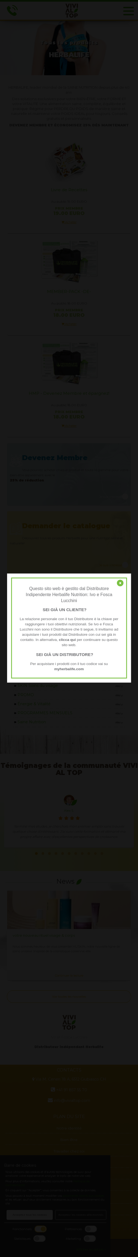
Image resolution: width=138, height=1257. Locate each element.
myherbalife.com (69, 669)
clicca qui (67, 640)
